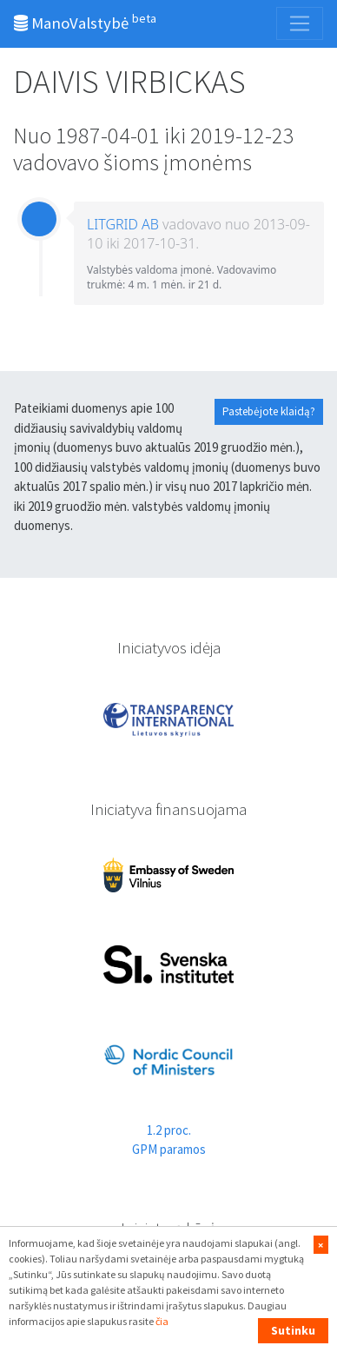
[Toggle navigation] (299, 23)
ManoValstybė (85, 21)
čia (161, 1321)
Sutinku (293, 1330)
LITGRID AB (123, 224)
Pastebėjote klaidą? (268, 411)
